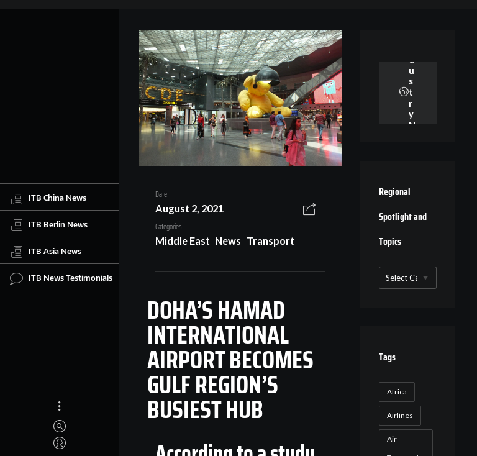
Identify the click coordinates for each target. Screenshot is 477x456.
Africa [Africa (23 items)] (397, 391)
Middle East (182, 241)
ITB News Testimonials (61, 278)
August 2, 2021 (189, 208)
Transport (270, 241)
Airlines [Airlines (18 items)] (400, 415)
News (228, 241)
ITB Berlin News (49, 225)
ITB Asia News (45, 251)
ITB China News (48, 198)
